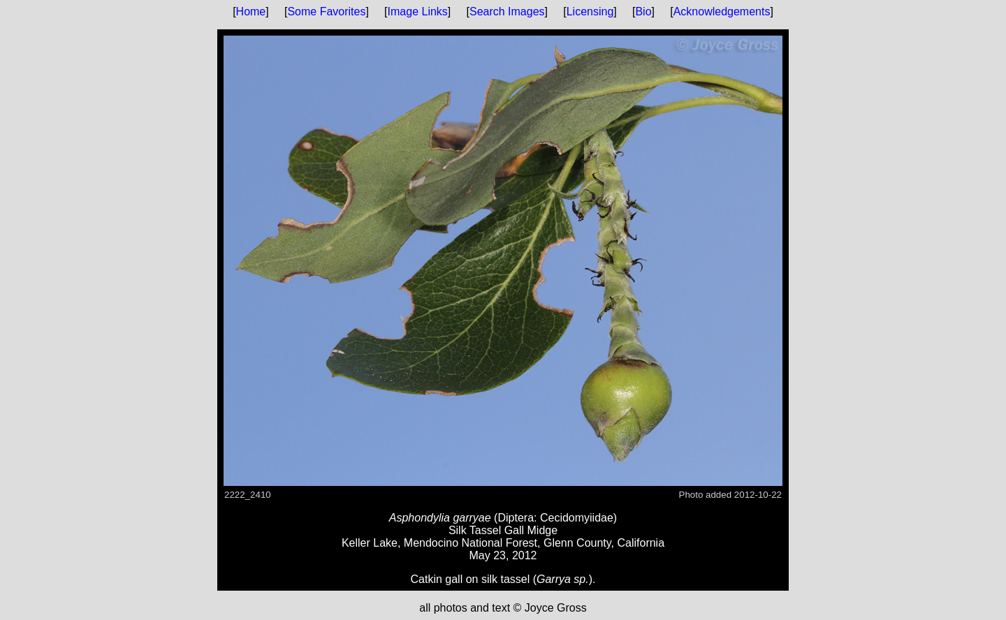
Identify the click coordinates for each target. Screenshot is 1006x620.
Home (251, 11)
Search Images (507, 11)
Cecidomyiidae (576, 518)
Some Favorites (326, 11)
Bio (643, 11)
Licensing (590, 11)
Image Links (418, 11)
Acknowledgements (722, 11)
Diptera (515, 518)
